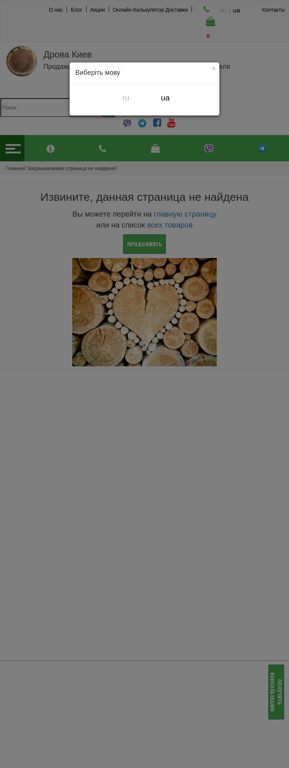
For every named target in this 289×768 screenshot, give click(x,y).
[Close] (214, 68)
